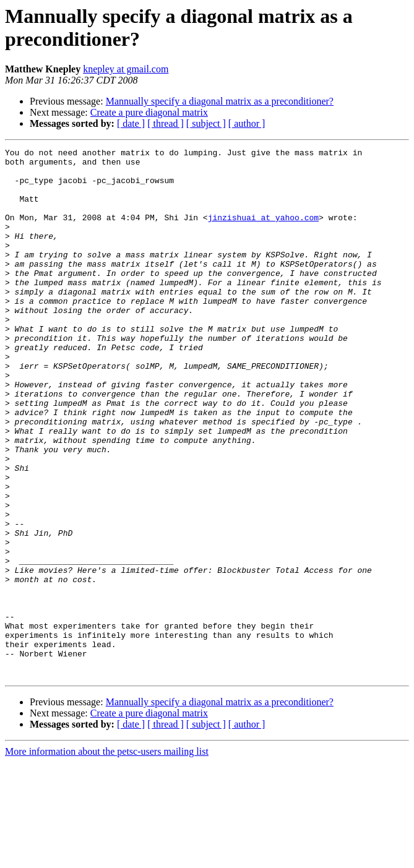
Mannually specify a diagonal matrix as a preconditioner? (220, 101)
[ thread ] (165, 123)
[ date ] (131, 123)
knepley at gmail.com (125, 69)
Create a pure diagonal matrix (149, 112)
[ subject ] (206, 123)
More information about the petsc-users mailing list (107, 857)
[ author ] (246, 123)
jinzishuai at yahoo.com (263, 232)
